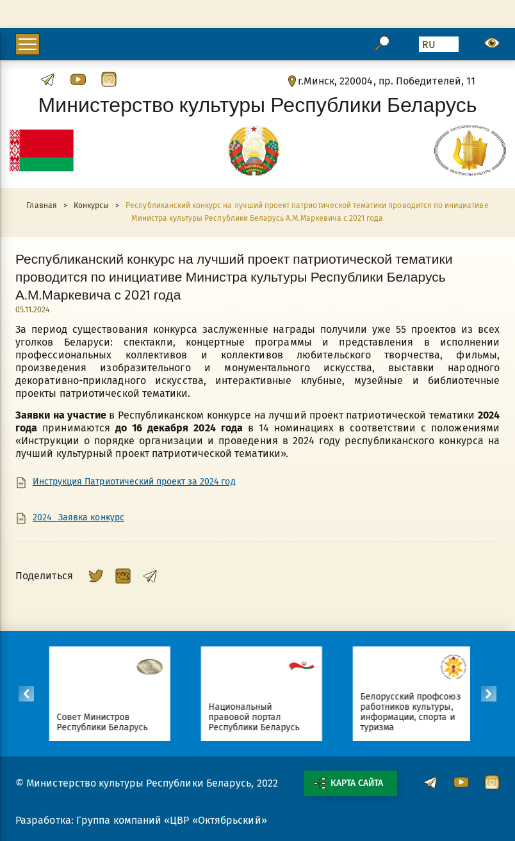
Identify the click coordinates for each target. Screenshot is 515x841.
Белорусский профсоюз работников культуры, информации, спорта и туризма (422, 712)
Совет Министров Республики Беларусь (114, 722)
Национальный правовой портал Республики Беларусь (266, 717)
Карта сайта (348, 783)
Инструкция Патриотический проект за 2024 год (134, 482)
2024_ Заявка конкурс (78, 518)
